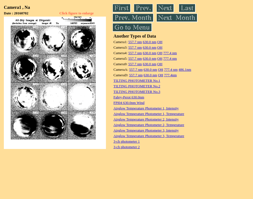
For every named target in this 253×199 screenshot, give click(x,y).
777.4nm (170, 75)
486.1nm (185, 69)
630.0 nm (149, 42)
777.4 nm (170, 53)
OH (160, 42)
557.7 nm (135, 42)
